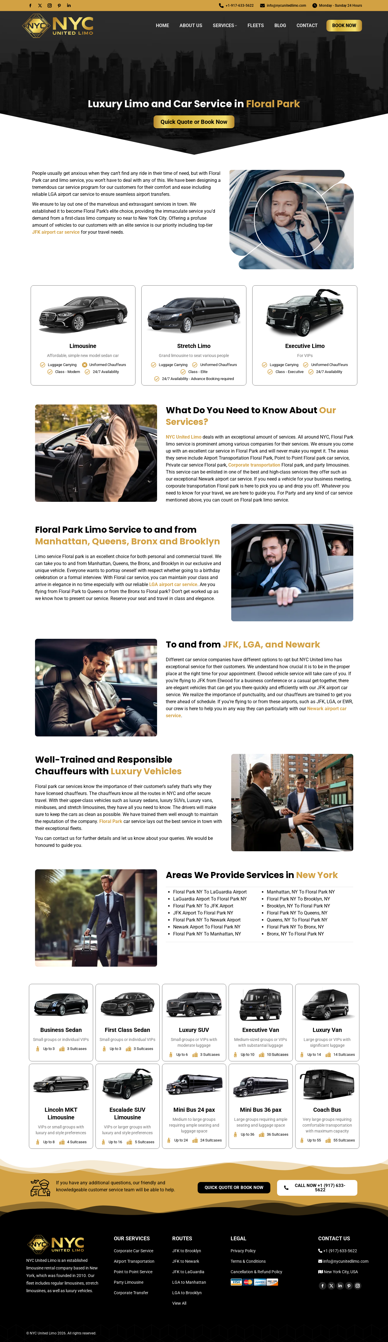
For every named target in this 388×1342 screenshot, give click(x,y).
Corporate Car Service (133, 1250)
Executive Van (260, 1029)
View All (179, 1303)
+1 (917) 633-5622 (340, 1250)
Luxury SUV (194, 1029)
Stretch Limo (193, 345)
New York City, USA (340, 1271)
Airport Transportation (134, 1261)
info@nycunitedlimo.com (283, 5)
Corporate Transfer (131, 1292)
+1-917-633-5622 (236, 5)
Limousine (82, 345)
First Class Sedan (127, 1029)
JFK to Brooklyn (186, 1250)
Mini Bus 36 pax (260, 1109)
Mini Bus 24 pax (194, 1109)
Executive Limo (305, 345)
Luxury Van (327, 1029)
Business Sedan (61, 1029)
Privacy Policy (243, 1250)
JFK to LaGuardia (188, 1271)
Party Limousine (128, 1282)
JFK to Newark (185, 1261)
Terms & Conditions (248, 1261)
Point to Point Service (133, 1271)
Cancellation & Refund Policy (256, 1271)
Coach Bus (327, 1109)
